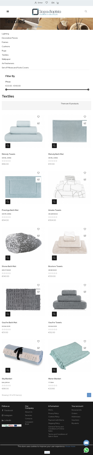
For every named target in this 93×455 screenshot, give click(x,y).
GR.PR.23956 (6, 214)
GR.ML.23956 (6, 158)
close (47, 452)
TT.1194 (51, 382)
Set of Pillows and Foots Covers (15, 67)
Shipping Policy (54, 423)
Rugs (4, 50)
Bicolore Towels (55, 266)
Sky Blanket (7, 379)
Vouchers (75, 420)
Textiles (5, 55)
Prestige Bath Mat (10, 210)
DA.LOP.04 (6, 382)
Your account (77, 406)
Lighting (5, 33)
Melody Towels (8, 154)
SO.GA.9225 (6, 326)
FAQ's (50, 410)
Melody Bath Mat (56, 154)
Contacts (28, 418)
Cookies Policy (53, 417)
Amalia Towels (54, 210)
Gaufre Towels (55, 322)
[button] (86, 11)
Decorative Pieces (10, 38)
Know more (70, 446)
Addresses (76, 417)
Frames (5, 42)
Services (28, 415)
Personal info (76, 410)
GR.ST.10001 (6, 270)
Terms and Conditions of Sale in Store (57, 435)
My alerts (75, 423)
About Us (28, 412)
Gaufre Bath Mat (9, 322)
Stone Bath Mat (9, 266)
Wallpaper (6, 59)
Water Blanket (54, 379)
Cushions (6, 46)
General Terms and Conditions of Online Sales (56, 429)
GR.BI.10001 (52, 270)
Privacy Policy (53, 413)
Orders (74, 413)
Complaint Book (29, 423)
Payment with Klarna (56, 420)
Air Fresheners (8, 63)
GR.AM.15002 (53, 214)
